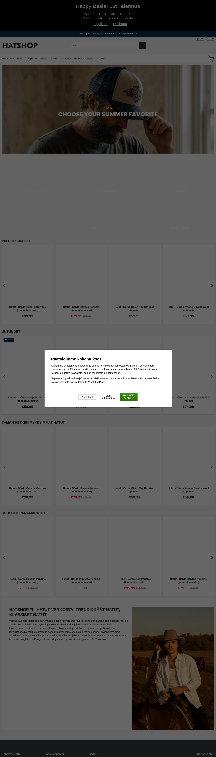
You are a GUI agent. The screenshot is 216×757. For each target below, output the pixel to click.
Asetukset (87, 397)
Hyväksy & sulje (129, 397)
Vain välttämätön (108, 397)
